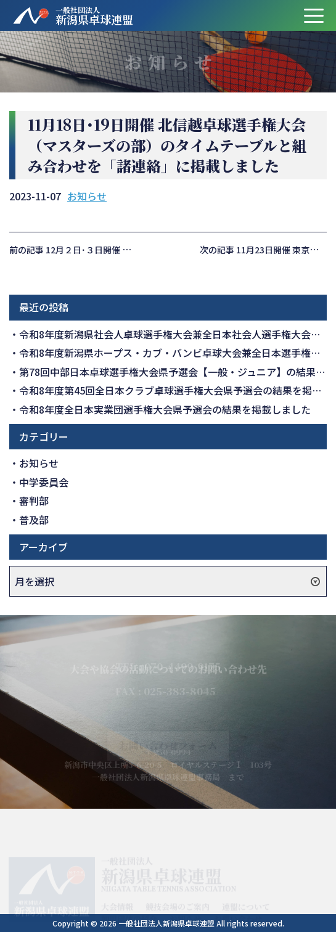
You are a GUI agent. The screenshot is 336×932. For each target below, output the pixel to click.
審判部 (34, 500)
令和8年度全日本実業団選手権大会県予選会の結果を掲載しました (165, 409)
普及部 (34, 519)
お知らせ (87, 196)
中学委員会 (43, 482)
